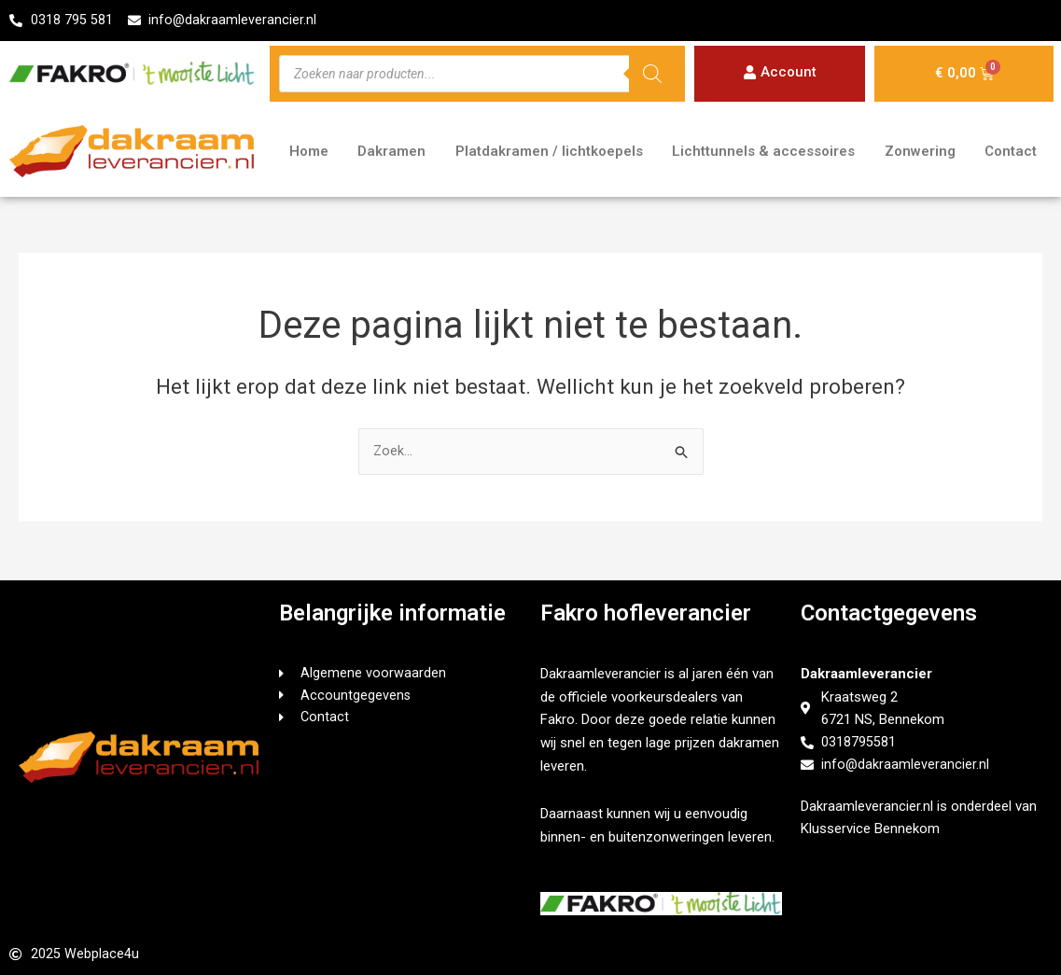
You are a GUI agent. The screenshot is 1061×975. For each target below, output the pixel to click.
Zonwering (920, 153)
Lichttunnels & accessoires (763, 153)
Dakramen (391, 153)
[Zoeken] (652, 74)
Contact (1010, 153)
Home (308, 153)
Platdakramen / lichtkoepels (549, 153)
